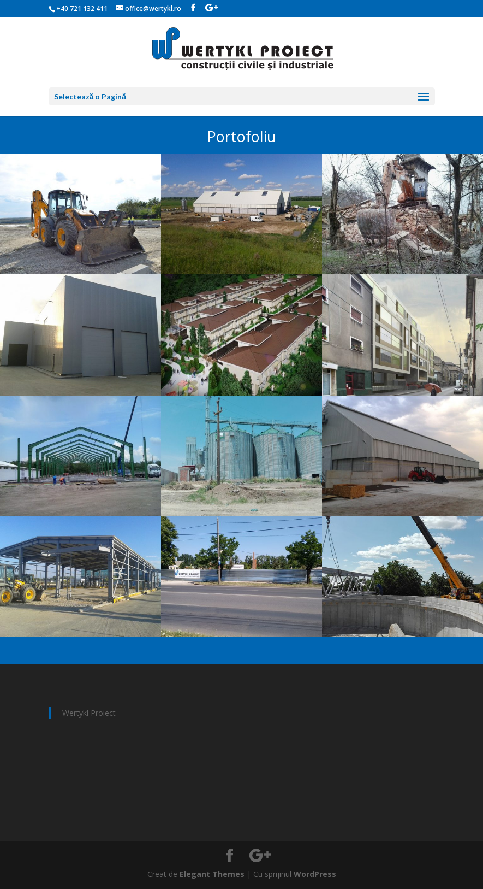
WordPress (315, 874)
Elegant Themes (212, 874)
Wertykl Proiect (89, 713)
